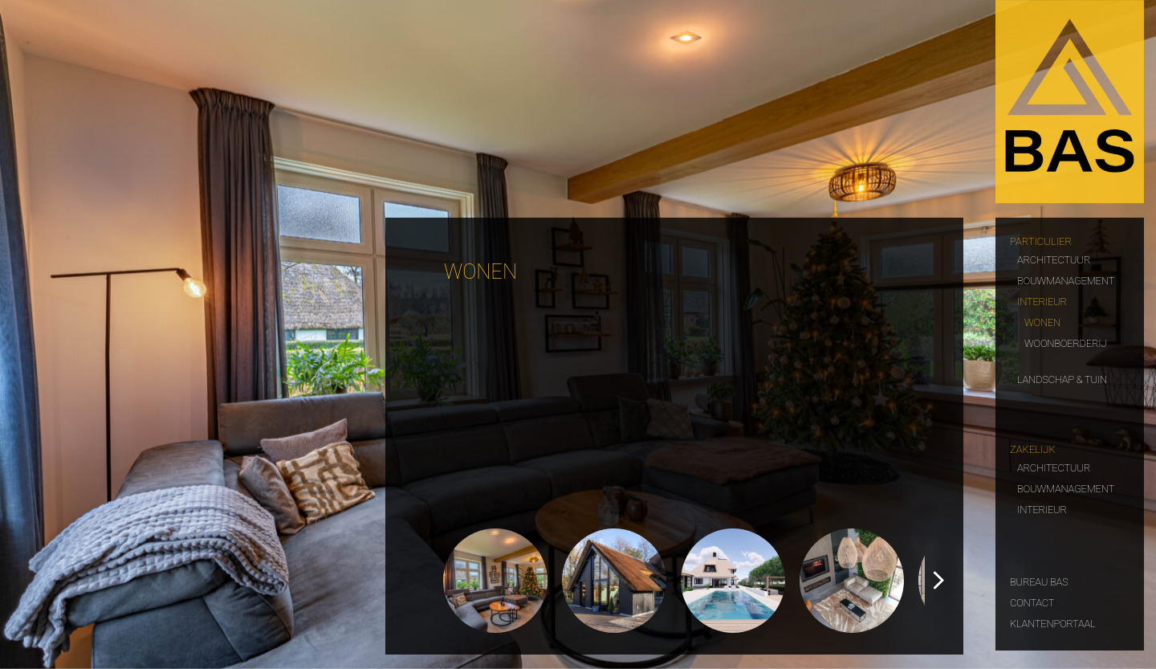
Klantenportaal (1053, 622)
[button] (938, 580)
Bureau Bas (1039, 580)
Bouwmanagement (1065, 279)
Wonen (1042, 321)
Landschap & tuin (1062, 378)
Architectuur (1053, 258)
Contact (1032, 601)
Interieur (1042, 300)
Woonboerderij (1065, 342)
